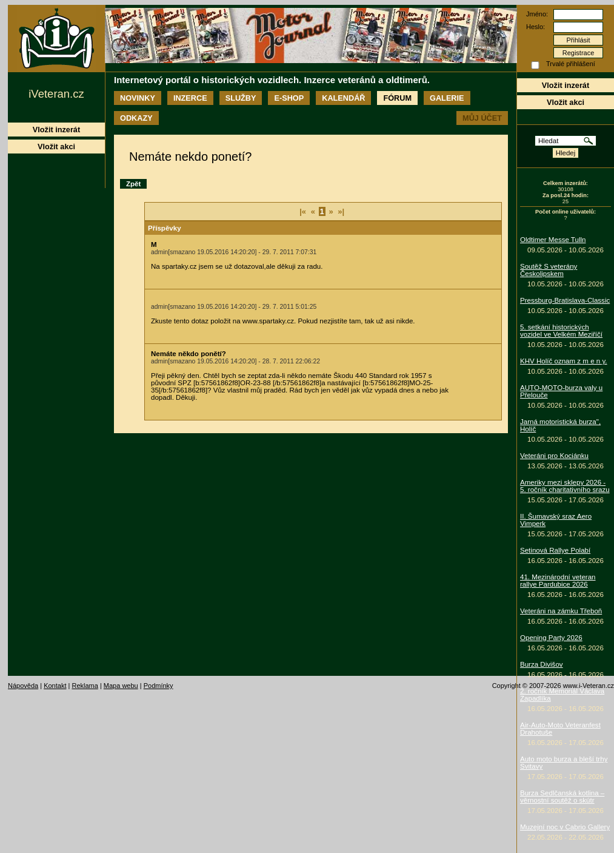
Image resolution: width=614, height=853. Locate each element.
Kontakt (55, 685)
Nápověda (23, 685)
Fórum (397, 98)
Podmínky (158, 685)
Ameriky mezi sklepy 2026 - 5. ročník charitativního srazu (565, 486)
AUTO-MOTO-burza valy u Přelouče (561, 391)
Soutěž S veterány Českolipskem (548, 270)
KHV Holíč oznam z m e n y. (563, 361)
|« (302, 211)
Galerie (447, 98)
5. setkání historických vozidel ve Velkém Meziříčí (561, 330)
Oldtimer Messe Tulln (553, 239)
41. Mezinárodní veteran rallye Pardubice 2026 (558, 580)
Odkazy (136, 118)
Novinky (137, 98)
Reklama (85, 685)
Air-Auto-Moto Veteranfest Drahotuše (560, 728)
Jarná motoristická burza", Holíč (560, 425)
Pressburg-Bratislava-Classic (565, 300)
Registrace (578, 52)
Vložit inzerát (565, 85)
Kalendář (343, 98)
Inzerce (190, 98)
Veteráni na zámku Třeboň (561, 611)
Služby (240, 98)
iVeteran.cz (56, 93)
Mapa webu (121, 685)
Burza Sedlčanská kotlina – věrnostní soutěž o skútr (562, 796)
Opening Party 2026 (551, 637)
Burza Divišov (541, 664)
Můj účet (482, 118)
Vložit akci (565, 102)
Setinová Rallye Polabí (555, 550)
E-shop (289, 98)
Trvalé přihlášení (570, 63)
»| (341, 211)
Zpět (133, 183)
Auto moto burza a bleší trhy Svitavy (563, 762)
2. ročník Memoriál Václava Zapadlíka (562, 694)
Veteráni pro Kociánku (554, 455)
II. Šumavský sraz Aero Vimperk (556, 520)
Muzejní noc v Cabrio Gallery (565, 827)
